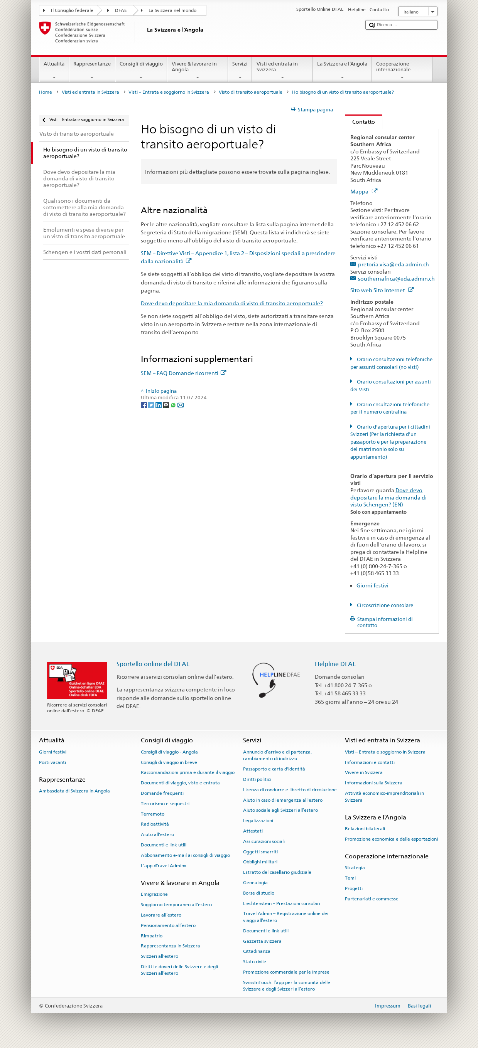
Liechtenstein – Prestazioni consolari (281, 903)
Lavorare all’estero (161, 915)
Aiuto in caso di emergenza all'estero (283, 799)
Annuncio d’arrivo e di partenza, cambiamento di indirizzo (277, 755)
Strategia (355, 867)
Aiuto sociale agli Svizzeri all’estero (280, 810)
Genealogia (255, 882)
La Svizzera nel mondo (172, 10)
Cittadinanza (256, 951)
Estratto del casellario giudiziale (277, 872)
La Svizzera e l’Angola (342, 71)
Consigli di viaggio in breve (169, 762)
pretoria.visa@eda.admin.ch (393, 264)
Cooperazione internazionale (402, 71)
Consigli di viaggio (141, 71)
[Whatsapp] (173, 404)
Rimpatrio (151, 935)
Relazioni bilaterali (365, 828)
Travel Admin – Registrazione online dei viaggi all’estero (285, 917)
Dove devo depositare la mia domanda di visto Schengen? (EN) (388, 497)
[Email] (180, 404)
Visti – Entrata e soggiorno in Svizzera (168, 92)
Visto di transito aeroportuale (250, 92)
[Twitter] (151, 404)
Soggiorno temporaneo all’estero (176, 904)
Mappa (363, 191)
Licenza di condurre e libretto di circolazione (290, 789)
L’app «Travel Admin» (163, 865)
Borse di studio (258, 893)
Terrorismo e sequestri (165, 803)
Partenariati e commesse (372, 899)
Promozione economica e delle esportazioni (391, 839)
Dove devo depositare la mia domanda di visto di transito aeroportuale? (232, 303)
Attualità (54, 71)
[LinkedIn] (159, 404)
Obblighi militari (260, 862)
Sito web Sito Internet (382, 290)
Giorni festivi (372, 585)
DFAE (121, 10)
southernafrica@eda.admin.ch (396, 278)
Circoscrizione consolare (384, 605)
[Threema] (166, 404)
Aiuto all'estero (157, 834)
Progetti (354, 888)
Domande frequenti (162, 793)
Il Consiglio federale (72, 10)
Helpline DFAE (335, 664)
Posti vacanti (52, 762)
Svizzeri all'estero (159, 956)
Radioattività (155, 824)
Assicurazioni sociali (264, 841)
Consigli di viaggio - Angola (169, 752)
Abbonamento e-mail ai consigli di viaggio (185, 855)
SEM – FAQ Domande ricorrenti (183, 373)
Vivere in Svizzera (364, 772)
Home (45, 92)
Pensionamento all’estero (168, 925)
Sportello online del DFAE (153, 664)
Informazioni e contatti (370, 762)
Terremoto (152, 813)
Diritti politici (257, 779)
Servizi (240, 71)
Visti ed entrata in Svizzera (282, 71)
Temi (350, 878)
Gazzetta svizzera (262, 941)
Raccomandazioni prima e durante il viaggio (188, 772)
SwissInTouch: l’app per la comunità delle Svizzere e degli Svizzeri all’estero (286, 986)
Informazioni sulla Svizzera (373, 783)
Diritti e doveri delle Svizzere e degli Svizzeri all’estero (179, 970)
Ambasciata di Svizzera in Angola (74, 791)
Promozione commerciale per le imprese (286, 972)
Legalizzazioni (258, 820)
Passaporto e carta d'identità (274, 769)
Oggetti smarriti (260, 851)
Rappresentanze (92, 71)
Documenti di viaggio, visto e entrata (180, 783)
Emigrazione (154, 894)
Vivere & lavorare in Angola (197, 71)
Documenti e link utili (163, 845)
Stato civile (254, 961)
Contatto (360, 121)
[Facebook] (144, 404)
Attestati (253, 831)
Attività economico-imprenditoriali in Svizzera (384, 796)
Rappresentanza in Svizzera (170, 946)
